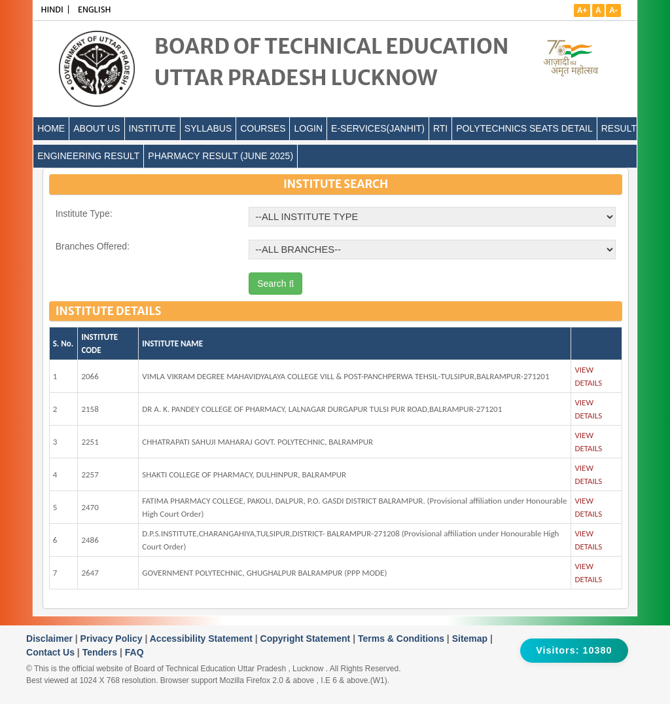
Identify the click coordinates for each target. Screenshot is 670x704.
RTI (440, 128)
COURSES (262, 128)
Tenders (101, 652)
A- (613, 10)
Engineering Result (88, 156)
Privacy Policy (112, 638)
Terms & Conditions (402, 638)
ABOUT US (96, 128)
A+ (582, 10)
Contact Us (51, 652)
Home (51, 128)
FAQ (134, 652)
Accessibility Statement (202, 638)
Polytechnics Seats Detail (524, 128)
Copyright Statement (306, 638)
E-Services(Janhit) (378, 128)
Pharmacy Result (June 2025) (220, 156)
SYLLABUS (208, 128)
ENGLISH (94, 9)
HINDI (52, 9)
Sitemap (471, 638)
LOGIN (308, 128)
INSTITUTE (152, 128)
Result (619, 128)
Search (275, 283)
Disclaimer (50, 638)
